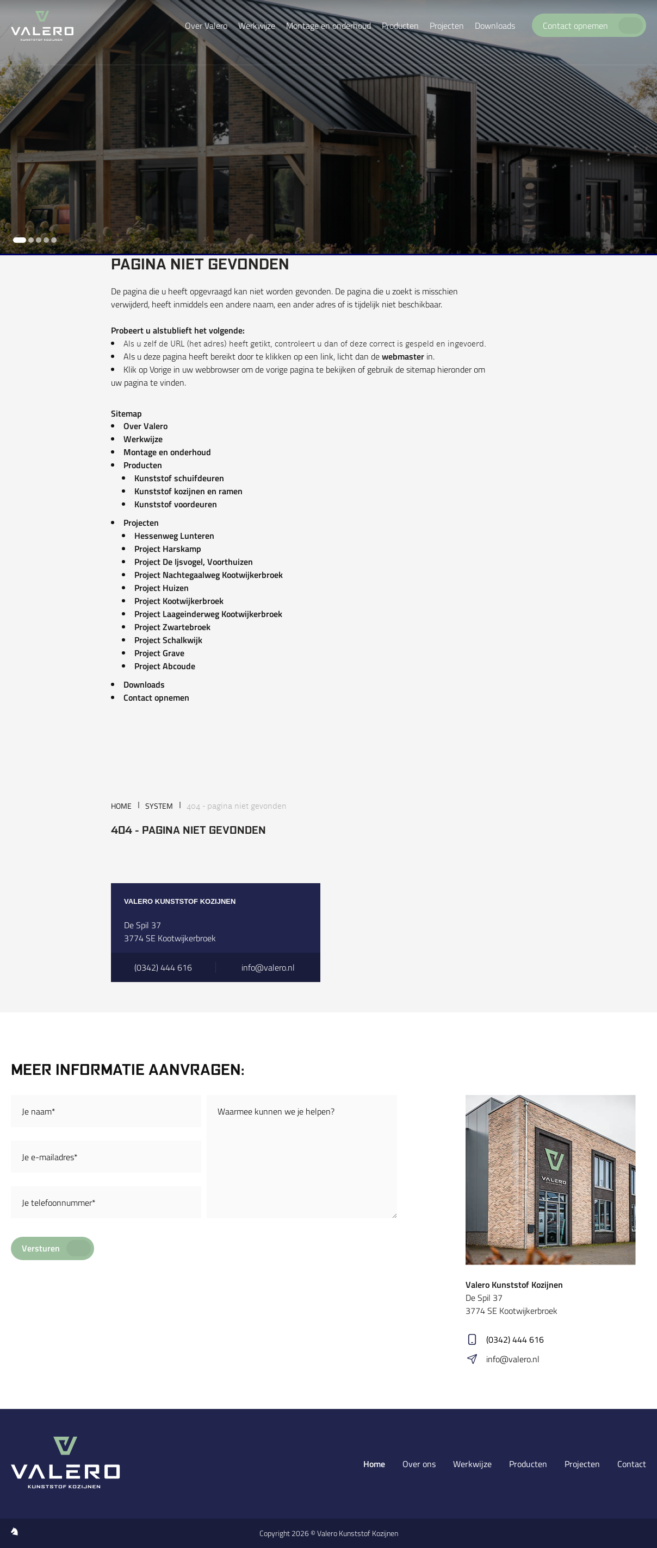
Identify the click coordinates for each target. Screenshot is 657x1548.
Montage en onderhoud (167, 451)
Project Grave (159, 652)
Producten (142, 464)
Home (374, 1463)
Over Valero (145, 425)
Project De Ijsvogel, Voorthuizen (193, 561)
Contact (631, 1463)
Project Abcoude (164, 665)
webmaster (403, 356)
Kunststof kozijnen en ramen (188, 491)
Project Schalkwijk (168, 639)
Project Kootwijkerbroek (179, 600)
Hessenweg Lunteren (174, 535)
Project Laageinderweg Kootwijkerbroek (208, 613)
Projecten (141, 522)
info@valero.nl (513, 1358)
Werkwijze (143, 438)
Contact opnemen (156, 697)
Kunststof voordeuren (175, 504)
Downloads (144, 684)
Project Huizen (161, 587)
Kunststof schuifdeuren (179, 477)
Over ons (419, 1463)
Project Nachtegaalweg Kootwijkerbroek (208, 574)
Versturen (41, 1248)
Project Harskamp (167, 548)
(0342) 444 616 (515, 1339)
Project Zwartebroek (172, 626)
